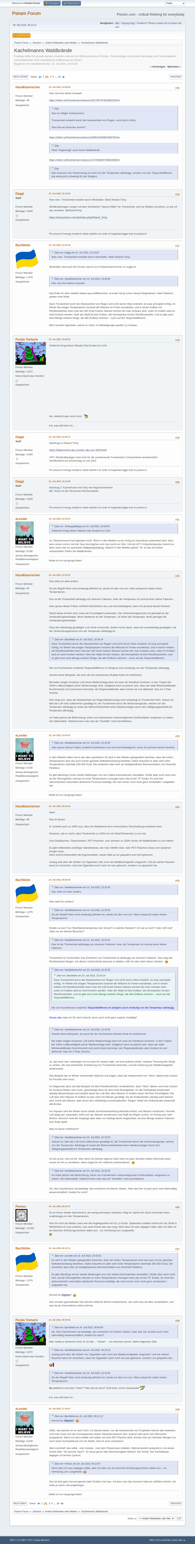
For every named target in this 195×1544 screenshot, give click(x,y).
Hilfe (151, 1540)
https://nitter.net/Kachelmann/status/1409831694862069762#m (84, 137)
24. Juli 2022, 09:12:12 (59, 1248)
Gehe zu (132, 1518)
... (56, 76)
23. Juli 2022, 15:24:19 (59, 245)
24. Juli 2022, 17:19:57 (59, 1409)
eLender (21, 518)
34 (59, 76)
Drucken (175, 77)
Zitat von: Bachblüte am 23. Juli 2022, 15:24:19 (78, 639)
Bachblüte (22, 245)
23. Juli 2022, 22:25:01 (59, 519)
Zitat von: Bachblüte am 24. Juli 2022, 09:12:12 (78, 1416)
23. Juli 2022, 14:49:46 (59, 87)
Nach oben (19, 1503)
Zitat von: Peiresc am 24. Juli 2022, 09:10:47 (77, 1463)
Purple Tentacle (26, 339)
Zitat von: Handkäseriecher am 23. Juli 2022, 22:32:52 (82, 743)
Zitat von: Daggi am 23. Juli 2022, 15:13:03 (76, 252)
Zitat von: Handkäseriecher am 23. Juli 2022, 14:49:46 (82, 279)
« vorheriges (157, 66)
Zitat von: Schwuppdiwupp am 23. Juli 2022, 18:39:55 (81, 526)
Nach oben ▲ (179, 1540)
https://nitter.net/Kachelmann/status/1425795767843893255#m (84, 100)
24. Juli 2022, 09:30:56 (59, 1320)
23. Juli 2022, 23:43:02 (59, 735)
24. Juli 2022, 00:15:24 (59, 806)
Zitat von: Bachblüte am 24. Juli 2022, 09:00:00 (78, 1327)
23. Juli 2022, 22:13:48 (59, 481)
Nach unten (20, 77)
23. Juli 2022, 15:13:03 (59, 193)
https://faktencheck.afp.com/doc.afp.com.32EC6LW (78, 450)
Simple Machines (42, 1540)
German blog (128, 23)
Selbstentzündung (93, 547)
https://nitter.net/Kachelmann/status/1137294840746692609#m (84, 160)
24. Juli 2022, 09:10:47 (59, 1206)
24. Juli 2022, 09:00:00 (59, 880)
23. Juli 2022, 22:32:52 (59, 575)
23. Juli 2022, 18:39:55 (59, 339)
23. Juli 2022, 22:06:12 (59, 437)
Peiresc (20, 1206)
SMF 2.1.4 (14, 1540)
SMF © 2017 (27, 1540)
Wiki (117, 23)
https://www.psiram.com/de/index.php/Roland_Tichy (78, 217)
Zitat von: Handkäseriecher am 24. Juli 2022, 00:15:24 (82, 1350)
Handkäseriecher (27, 87)
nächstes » (174, 66)
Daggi (19, 193)
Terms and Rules (163, 1540)
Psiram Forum (26, 13)
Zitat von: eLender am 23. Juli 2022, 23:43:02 (77, 1255)
